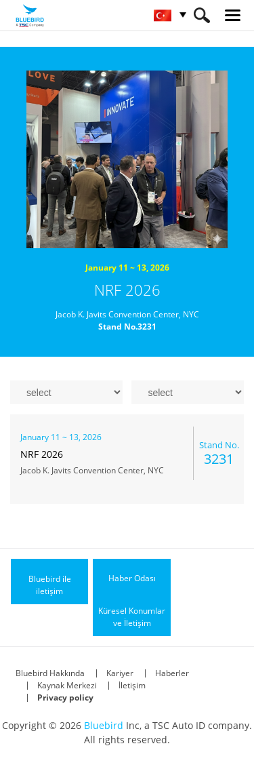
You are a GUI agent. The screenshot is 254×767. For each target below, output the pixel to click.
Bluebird (103, 725)
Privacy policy (65, 697)
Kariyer (119, 673)
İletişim (132, 685)
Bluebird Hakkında (50, 673)
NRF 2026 (127, 289)
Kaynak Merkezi (67, 685)
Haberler (172, 673)
